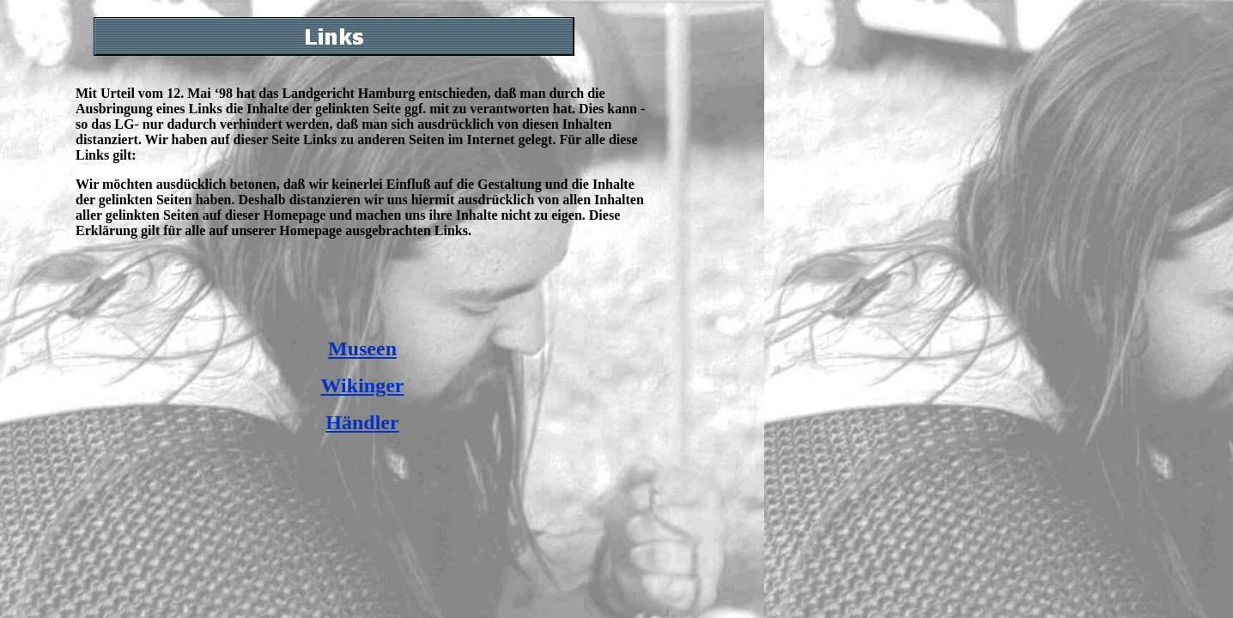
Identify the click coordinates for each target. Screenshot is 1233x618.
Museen (362, 348)
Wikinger (362, 385)
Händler (361, 422)
